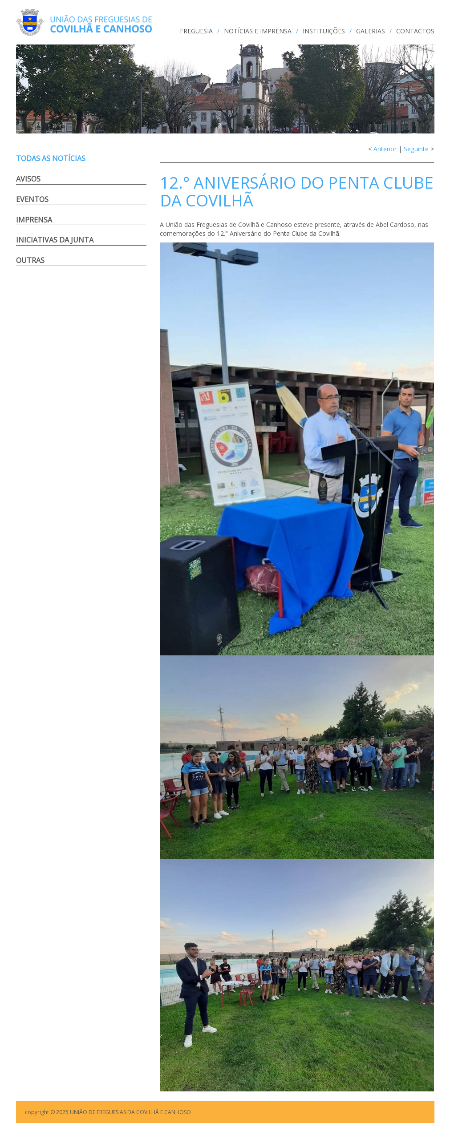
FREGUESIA (196, 31)
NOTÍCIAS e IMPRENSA (258, 31)
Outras (30, 260)
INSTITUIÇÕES (324, 31)
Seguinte (416, 149)
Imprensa (34, 220)
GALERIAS (370, 31)
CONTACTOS (415, 31)
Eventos (32, 199)
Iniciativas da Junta (54, 240)
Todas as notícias (50, 158)
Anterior (385, 149)
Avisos (28, 179)
